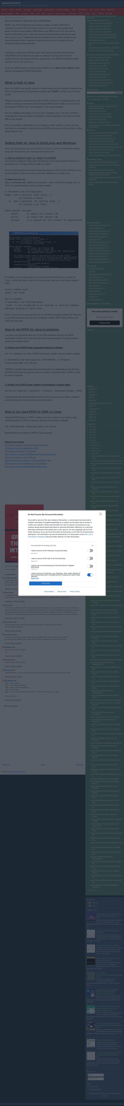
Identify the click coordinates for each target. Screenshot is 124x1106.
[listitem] (62, 545)
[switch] (90, 550)
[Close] (101, 515)
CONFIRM (45, 583)
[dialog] (62, 553)
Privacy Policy (75, 591)
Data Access (61, 591)
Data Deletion (49, 591)
